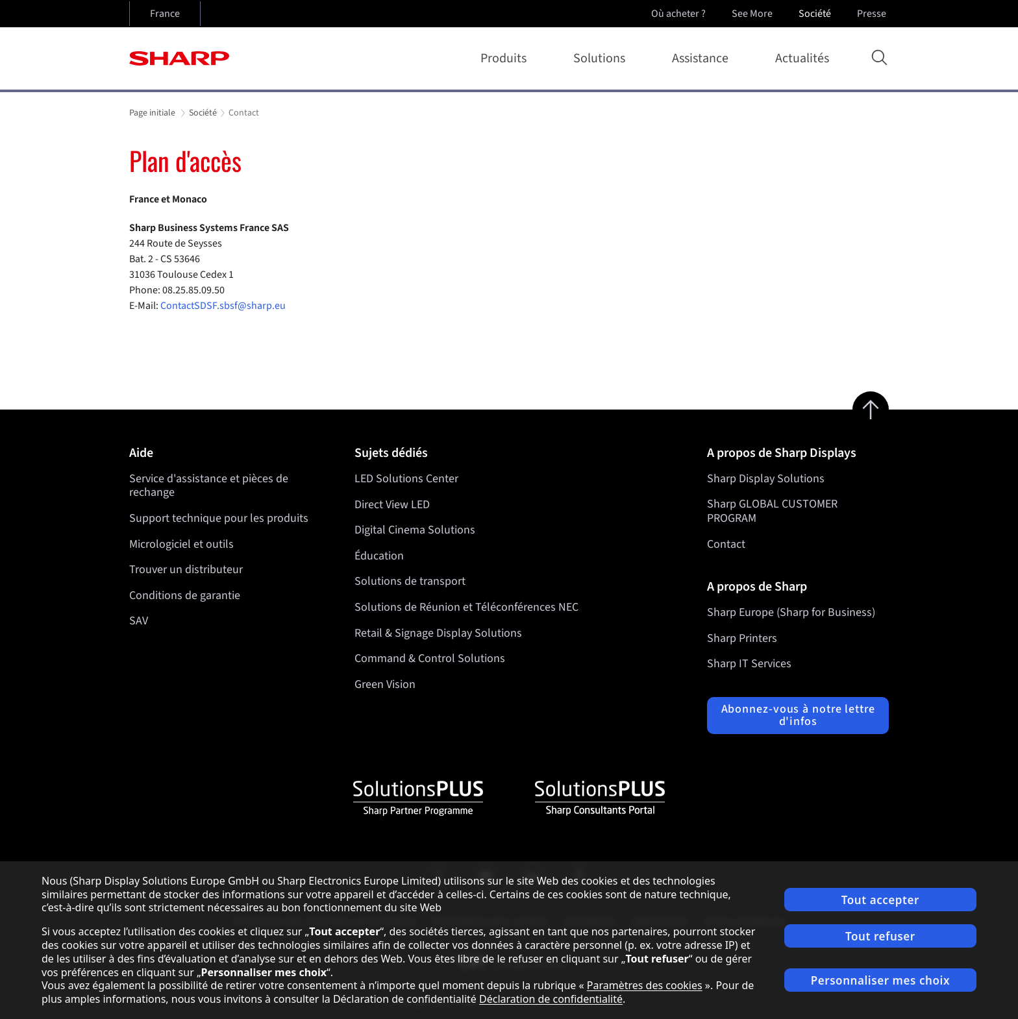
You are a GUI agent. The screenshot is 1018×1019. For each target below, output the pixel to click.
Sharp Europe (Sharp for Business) (791, 612)
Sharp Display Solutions (766, 479)
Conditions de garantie (184, 595)
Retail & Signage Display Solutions (438, 632)
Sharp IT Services (749, 664)
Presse (873, 13)
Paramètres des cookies (644, 985)
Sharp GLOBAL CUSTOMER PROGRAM (772, 511)
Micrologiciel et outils (181, 544)
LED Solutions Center (406, 479)
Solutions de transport (410, 581)
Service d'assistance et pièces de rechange (208, 486)
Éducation (379, 556)
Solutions (601, 58)
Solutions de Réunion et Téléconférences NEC (466, 607)
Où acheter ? (678, 13)
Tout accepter (880, 899)
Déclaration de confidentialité (551, 999)
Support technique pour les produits (218, 518)
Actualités (802, 58)
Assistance (703, 58)
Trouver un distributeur (186, 569)
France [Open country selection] (165, 13)
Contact (726, 544)
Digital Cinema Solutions (414, 530)
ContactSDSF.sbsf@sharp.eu (224, 306)
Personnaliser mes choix (880, 980)
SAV (138, 621)
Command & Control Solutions (429, 658)
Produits (506, 58)
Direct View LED (392, 504)
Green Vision (385, 684)
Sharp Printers (742, 638)
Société (816, 13)
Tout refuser (880, 936)
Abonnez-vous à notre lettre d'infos (798, 715)
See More (753, 13)
